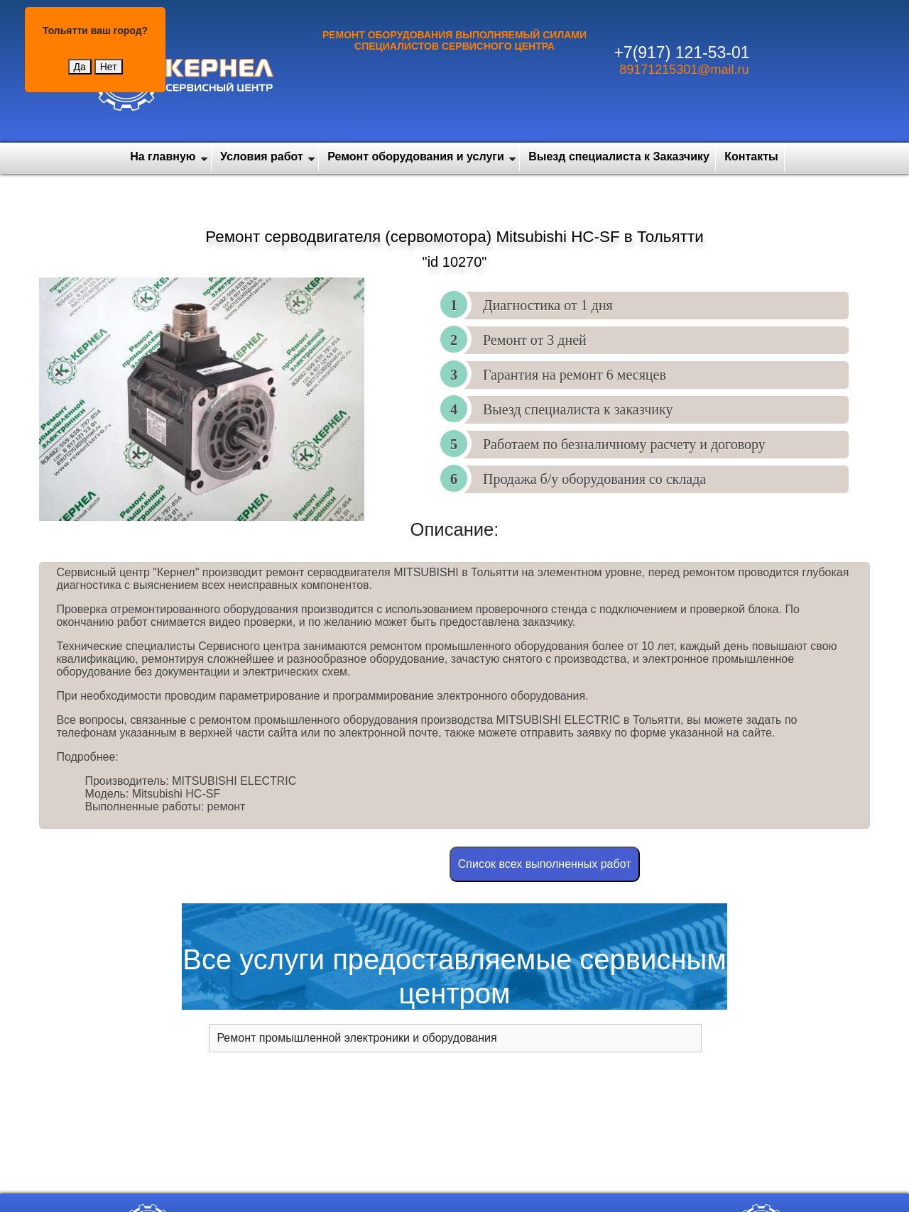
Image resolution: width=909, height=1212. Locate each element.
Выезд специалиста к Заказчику (618, 156)
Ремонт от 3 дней (535, 340)
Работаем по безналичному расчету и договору (624, 444)
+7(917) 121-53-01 (681, 52)
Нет (108, 66)
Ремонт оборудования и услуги (415, 156)
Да (80, 66)
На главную (162, 156)
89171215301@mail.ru (684, 69)
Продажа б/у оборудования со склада (594, 479)
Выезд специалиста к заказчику (578, 409)
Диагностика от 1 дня (548, 305)
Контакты (751, 156)
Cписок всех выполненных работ (544, 864)
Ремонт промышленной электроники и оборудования (356, 1038)
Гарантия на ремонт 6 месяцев (574, 374)
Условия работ (261, 156)
